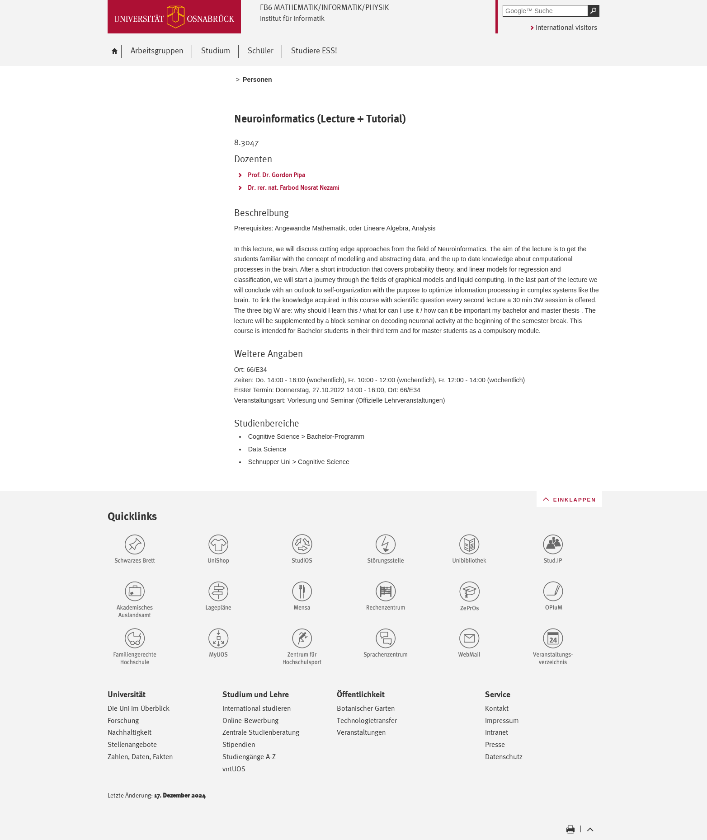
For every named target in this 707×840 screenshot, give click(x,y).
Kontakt (497, 708)
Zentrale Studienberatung (260, 732)
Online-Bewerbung (250, 720)
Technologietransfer (367, 720)
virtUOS (233, 769)
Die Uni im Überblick (139, 708)
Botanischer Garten (366, 708)
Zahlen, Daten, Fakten (140, 756)
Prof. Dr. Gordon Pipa (276, 174)
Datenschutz (504, 756)
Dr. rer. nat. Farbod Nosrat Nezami (293, 187)
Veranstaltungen (361, 732)
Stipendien (238, 744)
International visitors (566, 27)
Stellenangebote (132, 744)
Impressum (502, 720)
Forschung (123, 720)
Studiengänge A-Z (249, 756)
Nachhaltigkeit (129, 732)
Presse (495, 744)
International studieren (256, 708)
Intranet (496, 732)
